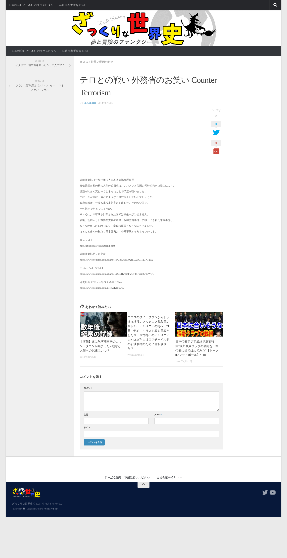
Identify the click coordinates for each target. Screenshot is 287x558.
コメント (88, 388)
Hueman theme (51, 508)
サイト (87, 427)
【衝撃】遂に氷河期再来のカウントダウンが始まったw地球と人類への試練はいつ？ (101, 346)
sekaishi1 (90, 103)
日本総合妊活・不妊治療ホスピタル (31, 5)
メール (158, 414)
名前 (86, 414)
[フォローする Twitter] (265, 492)
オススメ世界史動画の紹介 (96, 62)
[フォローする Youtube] (272, 492)
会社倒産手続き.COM (72, 5)
